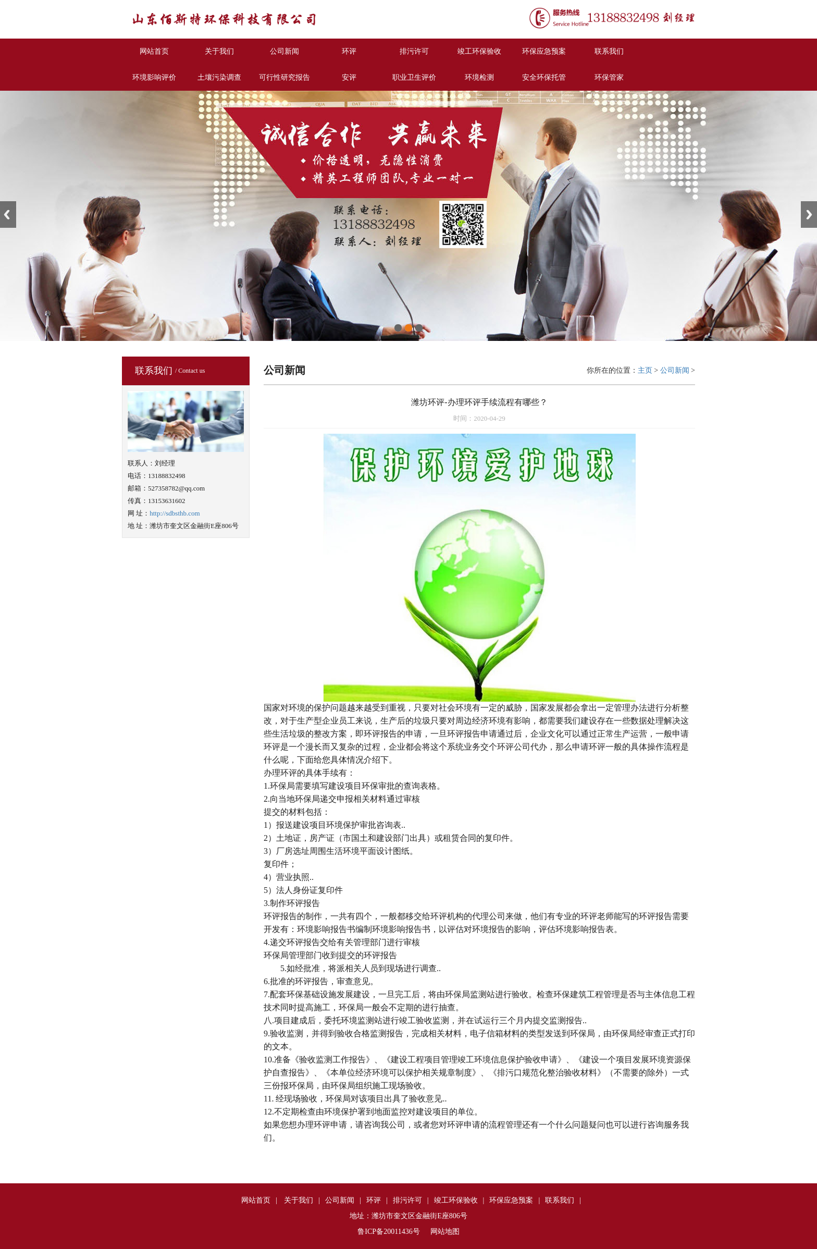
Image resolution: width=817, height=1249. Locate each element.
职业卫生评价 (414, 77)
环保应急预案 (544, 51)
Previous (8, 214)
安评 (349, 77)
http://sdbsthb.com (175, 513)
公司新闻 (284, 51)
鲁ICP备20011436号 (388, 1231)
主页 (645, 370)
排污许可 (414, 51)
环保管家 (609, 77)
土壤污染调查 (219, 77)
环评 (349, 51)
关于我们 (219, 51)
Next (809, 214)
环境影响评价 (154, 77)
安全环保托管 (544, 77)
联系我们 (609, 51)
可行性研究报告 (284, 77)
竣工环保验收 (479, 51)
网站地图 (445, 1231)
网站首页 (154, 51)
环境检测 (479, 77)
